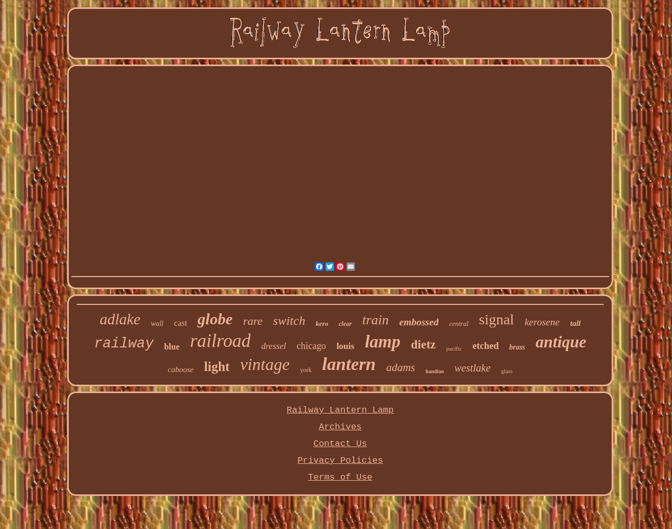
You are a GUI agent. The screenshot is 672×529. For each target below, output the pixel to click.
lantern (349, 364)
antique (561, 342)
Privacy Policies (340, 460)
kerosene (542, 321)
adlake (120, 319)
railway (123, 344)
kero (322, 323)
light (217, 366)
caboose (181, 369)
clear (345, 323)
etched (485, 346)
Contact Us (340, 444)
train (375, 319)
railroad (220, 341)
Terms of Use (340, 477)
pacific (454, 348)
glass (506, 371)
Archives (340, 427)
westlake (473, 368)
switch (289, 320)
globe (215, 318)
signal (496, 319)
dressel (273, 346)
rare (252, 320)
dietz (423, 344)
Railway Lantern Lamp (340, 410)
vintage (264, 364)
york (306, 370)
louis (345, 346)
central (458, 323)
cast (180, 323)
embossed (418, 321)
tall (575, 323)
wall (157, 323)
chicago (311, 346)
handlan (434, 371)
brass (517, 347)
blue (172, 346)
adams (400, 367)
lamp (383, 341)
